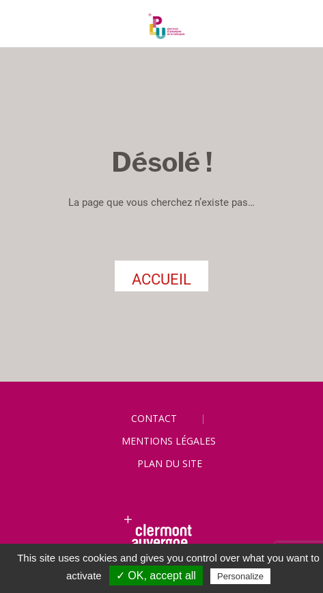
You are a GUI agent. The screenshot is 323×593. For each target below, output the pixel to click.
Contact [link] (154, 418)
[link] (161, 26)
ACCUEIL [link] (161, 279)
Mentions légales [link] (169, 440)
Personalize (240, 576)
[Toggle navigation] (25, 26)
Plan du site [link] (169, 463)
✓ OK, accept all (156, 575)
